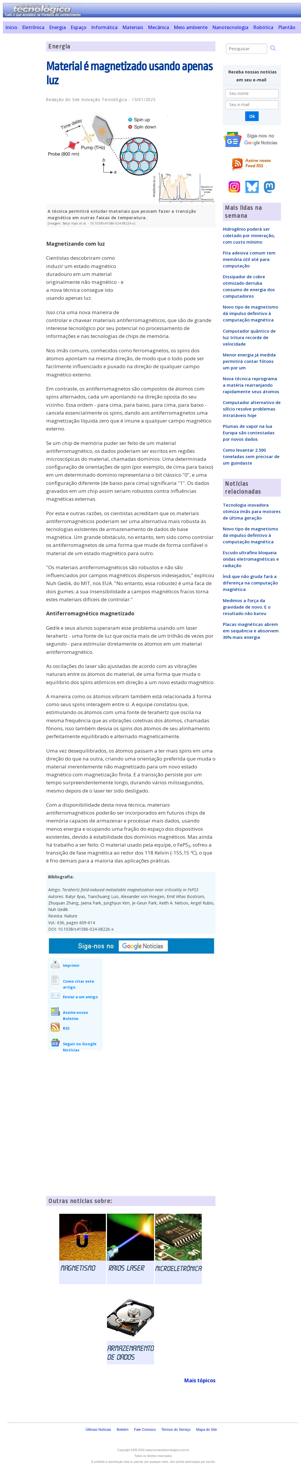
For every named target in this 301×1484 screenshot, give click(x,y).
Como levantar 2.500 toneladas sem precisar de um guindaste (251, 456)
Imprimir (71, 965)
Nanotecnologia (230, 27)
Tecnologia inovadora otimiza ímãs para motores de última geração (252, 511)
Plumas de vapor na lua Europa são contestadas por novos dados (249, 432)
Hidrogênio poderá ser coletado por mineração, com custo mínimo (249, 235)
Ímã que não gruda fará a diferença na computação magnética (250, 582)
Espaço (78, 27)
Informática (104, 27)
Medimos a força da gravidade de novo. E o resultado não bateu (246, 606)
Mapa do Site (206, 1430)
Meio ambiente (191, 27)
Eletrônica (33, 27)
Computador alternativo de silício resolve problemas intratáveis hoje (252, 408)
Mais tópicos (199, 1380)
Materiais (132, 27)
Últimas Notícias (98, 1430)
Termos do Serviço (175, 1430)
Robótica (263, 27)
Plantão (286, 27)
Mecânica (158, 27)
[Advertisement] (22, 129)
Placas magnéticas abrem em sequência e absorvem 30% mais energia (251, 630)
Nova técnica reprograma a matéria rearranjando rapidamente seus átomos (251, 385)
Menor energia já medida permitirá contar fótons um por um (249, 361)
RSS (66, 1028)
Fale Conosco (145, 1430)
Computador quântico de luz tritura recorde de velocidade (249, 337)
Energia (57, 27)
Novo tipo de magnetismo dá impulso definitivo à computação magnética (250, 313)
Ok (252, 116)
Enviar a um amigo (80, 996)
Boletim (122, 1430)
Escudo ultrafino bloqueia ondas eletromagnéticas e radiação (251, 559)
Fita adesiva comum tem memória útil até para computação (249, 259)
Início (11, 27)
